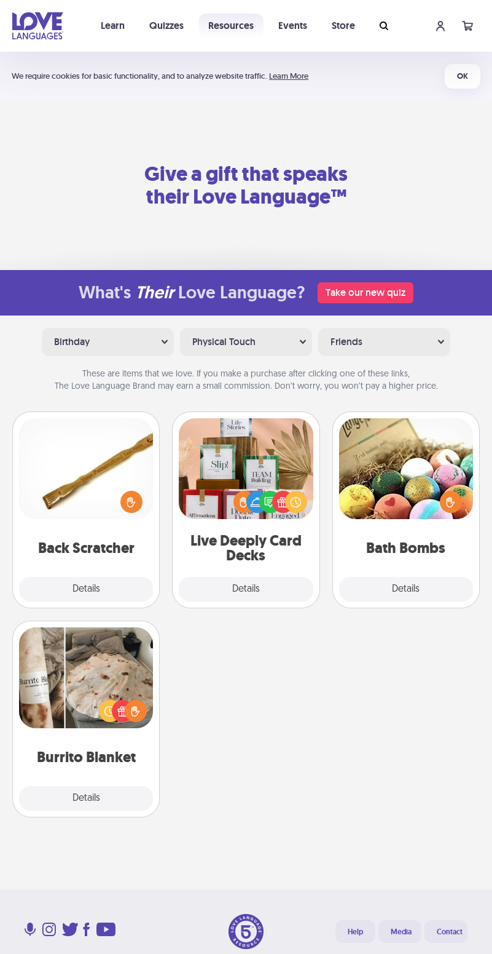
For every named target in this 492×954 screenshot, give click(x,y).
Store (343, 25)
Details (86, 589)
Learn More (288, 76)
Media (401, 932)
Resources (231, 25)
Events (292, 25)
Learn (113, 25)
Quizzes (166, 25)
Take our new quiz (365, 292)
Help (355, 932)
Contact (450, 932)
